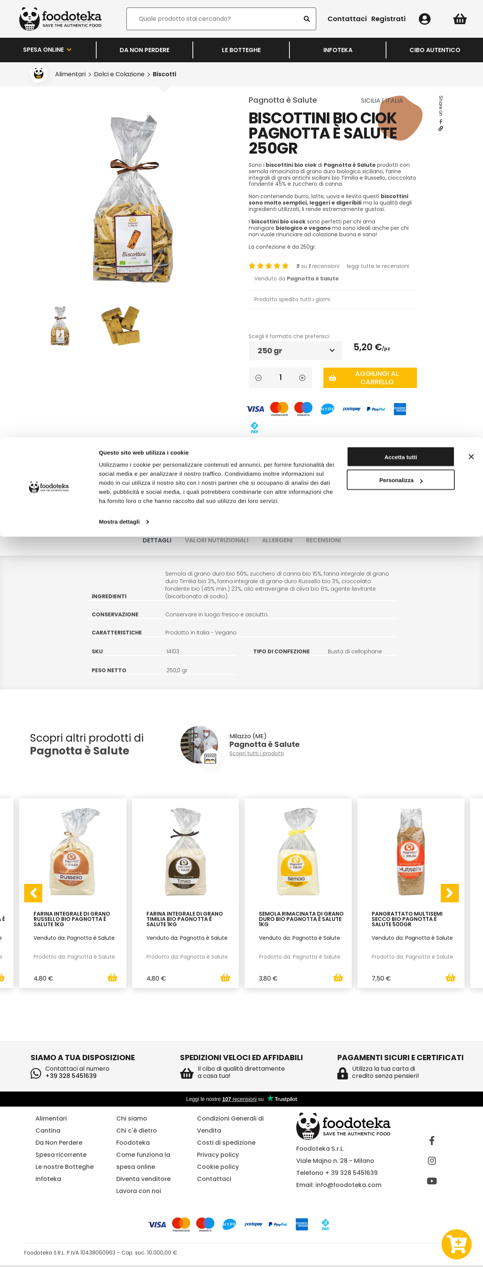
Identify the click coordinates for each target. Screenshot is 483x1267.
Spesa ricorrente (60, 1156)
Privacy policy (218, 1156)
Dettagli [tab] (157, 540)
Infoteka (48, 1180)
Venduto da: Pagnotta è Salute (74, 938)
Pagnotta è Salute (283, 100)
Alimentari (51, 1120)
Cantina (47, 1132)
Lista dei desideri (280, 449)
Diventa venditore (143, 1180)
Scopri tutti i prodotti (256, 753)
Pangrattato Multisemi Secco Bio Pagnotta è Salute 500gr (407, 919)
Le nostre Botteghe (64, 1168)
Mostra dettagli (119, 84)
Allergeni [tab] (277, 540)
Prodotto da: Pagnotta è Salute (74, 957)
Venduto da (296, 278)
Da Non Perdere (58, 1144)
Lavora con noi (138, 1192)
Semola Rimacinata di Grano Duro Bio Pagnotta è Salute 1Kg (301, 919)
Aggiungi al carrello (364, 377)
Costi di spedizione (226, 1144)
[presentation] (33, 894)
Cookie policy (218, 1168)
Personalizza (401, 43)
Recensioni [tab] (323, 540)
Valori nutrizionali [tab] (216, 540)
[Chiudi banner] (471, 19)
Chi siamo (131, 1120)
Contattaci (214, 1180)
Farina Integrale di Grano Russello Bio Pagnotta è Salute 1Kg (72, 919)
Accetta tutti (401, 20)
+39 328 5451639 (71, 1077)
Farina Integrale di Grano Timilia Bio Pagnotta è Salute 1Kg (184, 919)
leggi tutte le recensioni (378, 266)
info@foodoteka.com (348, 1186)
